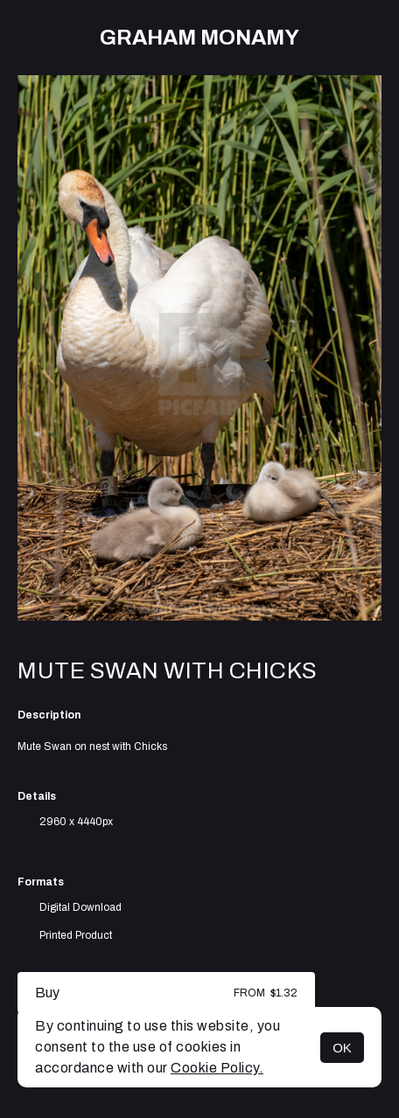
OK (342, 1047)
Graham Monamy (199, 37)
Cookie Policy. (217, 1067)
